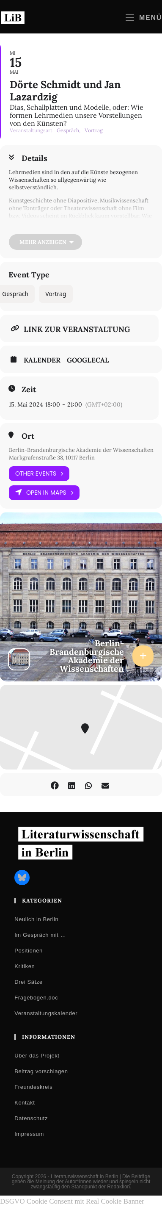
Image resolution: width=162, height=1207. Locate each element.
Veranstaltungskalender (45, 1013)
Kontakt (24, 1102)
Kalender (42, 360)
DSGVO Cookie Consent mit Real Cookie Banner (72, 1201)
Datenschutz (31, 1118)
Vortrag (55, 294)
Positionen (28, 950)
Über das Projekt (36, 1055)
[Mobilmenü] (144, 17)
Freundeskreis (33, 1087)
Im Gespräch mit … (40, 935)
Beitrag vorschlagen (41, 1071)
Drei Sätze (28, 982)
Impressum (29, 1134)
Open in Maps (44, 492)
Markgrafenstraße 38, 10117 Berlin (52, 457)
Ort (28, 436)
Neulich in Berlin (36, 919)
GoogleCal (88, 360)
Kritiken (24, 966)
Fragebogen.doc (36, 997)
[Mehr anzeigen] (45, 242)
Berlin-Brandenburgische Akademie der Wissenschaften (81, 450)
